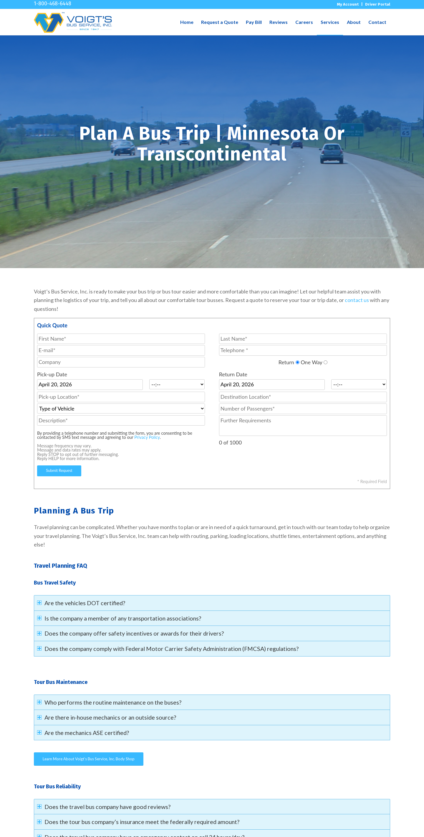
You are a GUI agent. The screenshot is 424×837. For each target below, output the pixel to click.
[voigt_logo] (73, 22)
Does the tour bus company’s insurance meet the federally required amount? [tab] (138, 821)
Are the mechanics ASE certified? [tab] (83, 732)
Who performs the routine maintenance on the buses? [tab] (109, 702)
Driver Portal (377, 4)
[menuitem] (186, 22)
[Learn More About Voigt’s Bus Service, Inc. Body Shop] (88, 759)
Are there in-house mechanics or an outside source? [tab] (106, 717)
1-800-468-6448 (52, 3)
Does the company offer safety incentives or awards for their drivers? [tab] (130, 633)
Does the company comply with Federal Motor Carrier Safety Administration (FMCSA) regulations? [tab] (168, 648)
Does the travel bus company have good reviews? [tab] (103, 806)
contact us (357, 300)
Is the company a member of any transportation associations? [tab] (119, 618)
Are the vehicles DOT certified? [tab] (81, 602)
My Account (348, 4)
